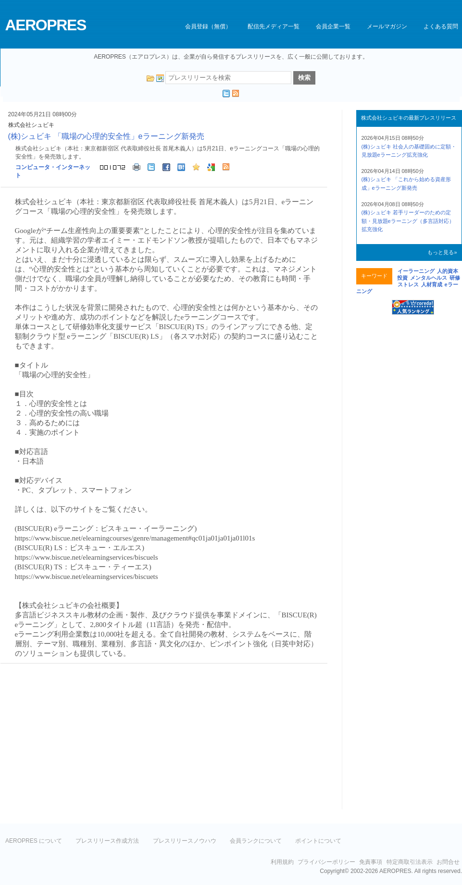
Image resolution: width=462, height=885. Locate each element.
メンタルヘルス (428, 278)
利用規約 (282, 862)
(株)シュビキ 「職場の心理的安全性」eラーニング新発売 (106, 136)
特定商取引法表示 (410, 862)
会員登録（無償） (208, 26)
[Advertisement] (81, 740)
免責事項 (370, 862)
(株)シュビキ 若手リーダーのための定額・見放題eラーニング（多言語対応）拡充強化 (408, 220)
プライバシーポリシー (326, 862)
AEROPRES (45, 25)
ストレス (408, 284)
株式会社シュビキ (31, 125)
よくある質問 (441, 26)
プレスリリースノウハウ (184, 840)
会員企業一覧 (333, 26)
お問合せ (448, 862)
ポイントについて (318, 840)
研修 (455, 278)
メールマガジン (387, 26)
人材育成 (431, 284)
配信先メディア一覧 (274, 26)
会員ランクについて (256, 840)
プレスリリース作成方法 (107, 840)
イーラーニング (416, 271)
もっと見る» (442, 252)
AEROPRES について (33, 840)
